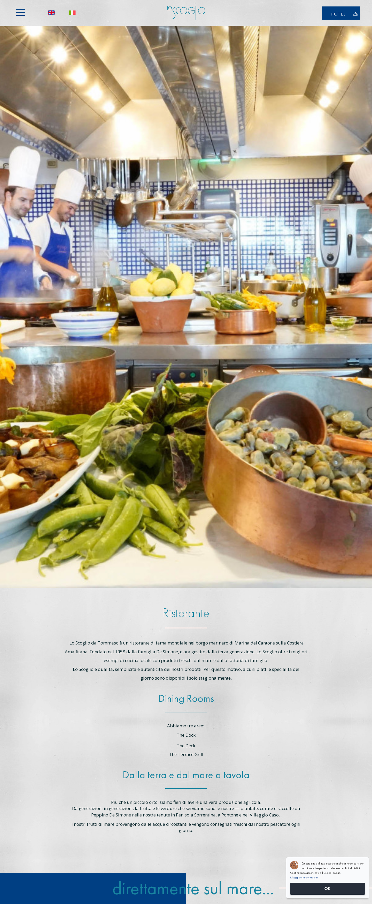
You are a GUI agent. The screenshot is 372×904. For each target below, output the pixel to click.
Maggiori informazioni (304, 877)
